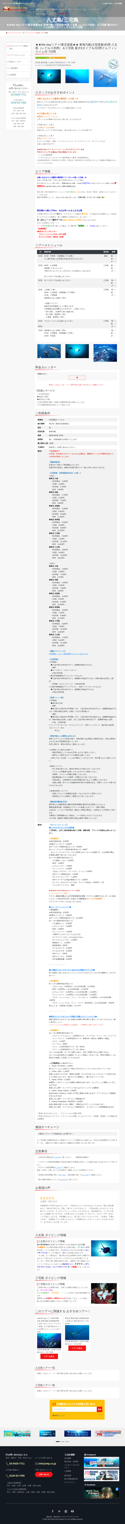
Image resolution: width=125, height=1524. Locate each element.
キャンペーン (74, 9)
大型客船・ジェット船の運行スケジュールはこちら (68, 654)
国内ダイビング (43, 9)
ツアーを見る (49, 1356)
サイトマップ (69, 1482)
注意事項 (11, 75)
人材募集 (67, 1471)
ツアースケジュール (16, 55)
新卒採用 (67, 1476)
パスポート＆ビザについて (72, 1466)
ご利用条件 (12, 68)
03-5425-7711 (18, 94)
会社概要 (67, 1458)
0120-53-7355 (18, 102)
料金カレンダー (14, 61)
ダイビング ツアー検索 (32, 33)
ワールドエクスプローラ (15, 33)
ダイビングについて (45, 14)
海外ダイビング (59, 9)
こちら (56, 1157)
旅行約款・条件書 (71, 1461)
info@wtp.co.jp (47, 1463)
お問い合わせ (44, 1474)
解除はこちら (60, 1415)
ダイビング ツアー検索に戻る (18, 47)
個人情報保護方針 (71, 1479)
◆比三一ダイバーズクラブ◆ (60, 907)
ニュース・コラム (91, 9)
